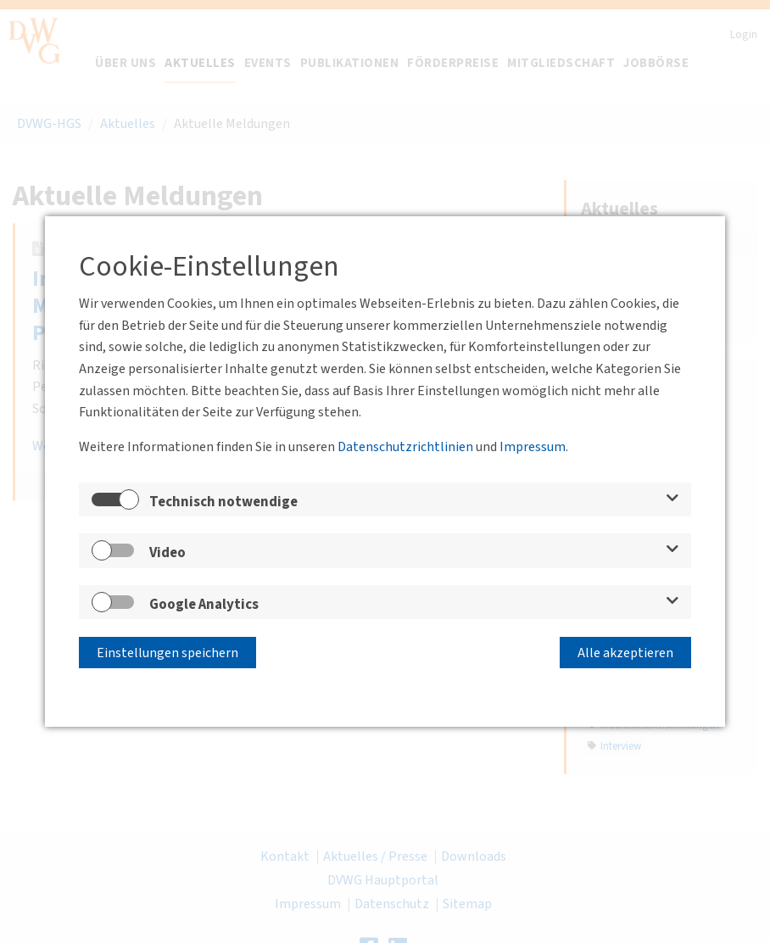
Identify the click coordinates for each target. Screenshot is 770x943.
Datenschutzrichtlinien (405, 447)
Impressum (532, 447)
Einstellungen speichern (167, 653)
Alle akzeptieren (625, 653)
